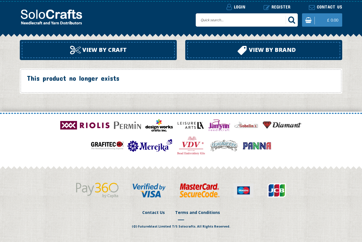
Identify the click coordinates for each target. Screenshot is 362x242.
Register (277, 7)
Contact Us (153, 212)
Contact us (325, 7)
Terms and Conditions (197, 212)
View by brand (267, 50)
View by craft (98, 50)
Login (236, 7)
